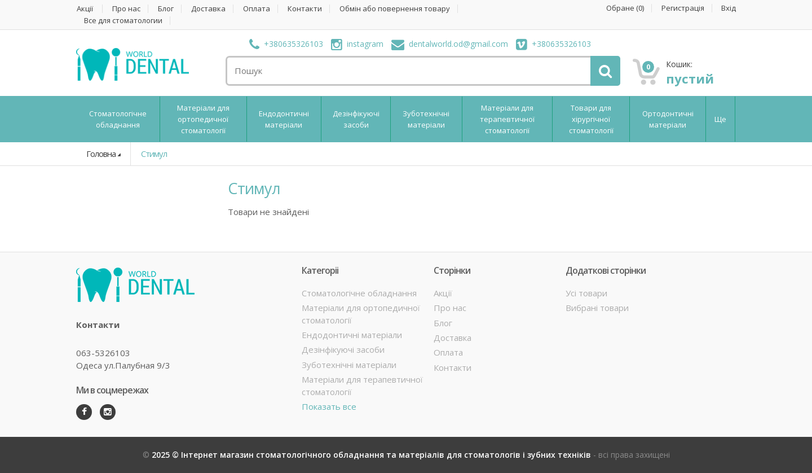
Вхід (728, 8)
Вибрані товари (597, 307)
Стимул (154, 153)
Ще (720, 119)
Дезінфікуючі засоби (356, 119)
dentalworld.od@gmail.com (449, 43)
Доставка (208, 9)
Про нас (126, 9)
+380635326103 (286, 43)
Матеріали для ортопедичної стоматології (203, 119)
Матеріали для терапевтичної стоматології (507, 119)
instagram (357, 43)
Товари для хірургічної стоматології (591, 119)
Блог (166, 9)
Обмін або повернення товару (394, 9)
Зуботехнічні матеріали (426, 119)
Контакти (305, 9)
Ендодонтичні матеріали (284, 119)
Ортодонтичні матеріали (668, 119)
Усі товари (586, 293)
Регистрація (682, 8)
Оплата (256, 9)
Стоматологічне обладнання (118, 119)
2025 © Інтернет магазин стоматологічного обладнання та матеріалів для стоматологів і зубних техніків (372, 454)
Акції (85, 9)
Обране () (625, 8)
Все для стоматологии (123, 20)
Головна (101, 153)
